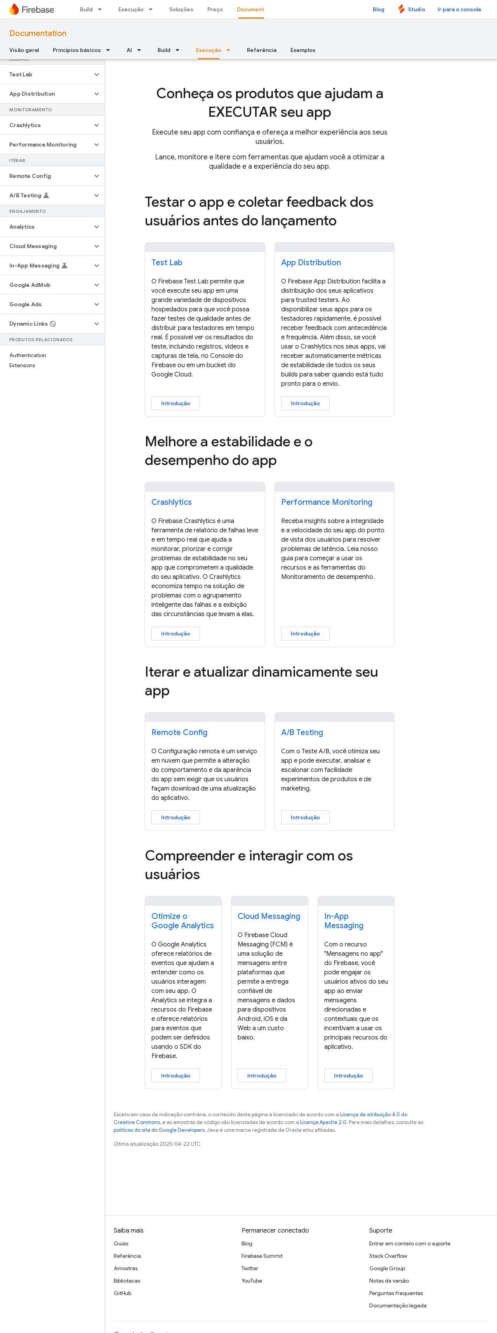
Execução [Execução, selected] (208, 50)
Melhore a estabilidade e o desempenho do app (229, 451)
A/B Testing (302, 732)
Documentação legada (398, 1305)
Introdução (175, 403)
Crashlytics (171, 502)
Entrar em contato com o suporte (409, 1243)
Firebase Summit (262, 1255)
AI (129, 50)
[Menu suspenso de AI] (141, 50)
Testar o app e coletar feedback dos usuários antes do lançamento (259, 211)
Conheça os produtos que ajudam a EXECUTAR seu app (270, 103)
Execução (131, 9)
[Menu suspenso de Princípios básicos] (110, 50)
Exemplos (303, 50)
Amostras (125, 1268)
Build (86, 9)
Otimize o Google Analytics (182, 921)
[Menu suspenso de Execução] (153, 9)
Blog (378, 9)
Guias (121, 1243)
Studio (416, 9)
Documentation (37, 33)
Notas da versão (389, 1280)
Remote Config (179, 732)
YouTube (252, 1280)
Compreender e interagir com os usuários (249, 865)
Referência (261, 50)
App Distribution (311, 263)
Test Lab (166, 263)
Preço (215, 9)
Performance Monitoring (326, 502)
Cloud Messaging (269, 916)
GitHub (122, 1293)
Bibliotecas (127, 1280)
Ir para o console (459, 9)
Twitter (250, 1268)
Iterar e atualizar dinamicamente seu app (261, 681)
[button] (46, 74)
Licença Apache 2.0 (323, 1122)
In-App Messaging (343, 921)
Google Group (387, 1268)
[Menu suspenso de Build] (102, 9)
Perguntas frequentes (396, 1293)
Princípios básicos (77, 50)
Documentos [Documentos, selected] (254, 9)
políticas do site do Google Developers (159, 1130)
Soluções (181, 9)
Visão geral (24, 50)
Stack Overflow (388, 1255)
